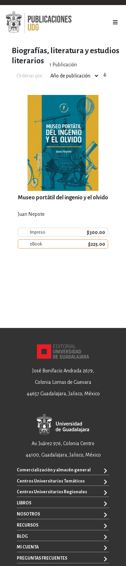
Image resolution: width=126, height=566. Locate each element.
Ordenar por (29, 75)
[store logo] (38, 22)
